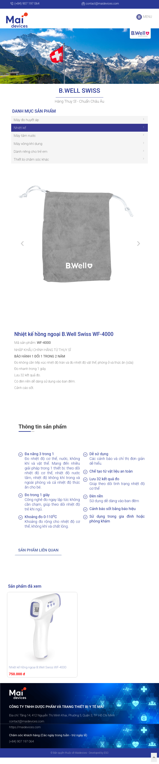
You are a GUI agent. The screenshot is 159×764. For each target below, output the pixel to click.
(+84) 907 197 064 (24, 3)
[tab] (40, 557)
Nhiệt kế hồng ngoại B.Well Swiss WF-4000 (37, 674)
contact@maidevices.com (101, 3)
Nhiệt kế (20, 134)
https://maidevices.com (25, 733)
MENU (144, 16)
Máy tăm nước (25, 142)
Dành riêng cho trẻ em (30, 158)
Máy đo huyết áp (26, 126)
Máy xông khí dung (28, 150)
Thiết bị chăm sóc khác (31, 166)
